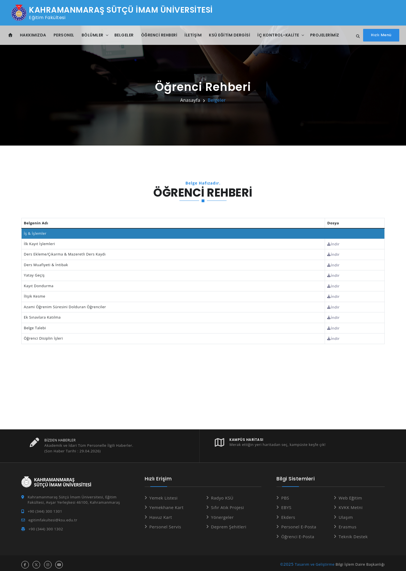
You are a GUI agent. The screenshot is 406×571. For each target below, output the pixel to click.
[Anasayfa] (10, 35)
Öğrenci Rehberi (159, 35)
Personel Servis (165, 523)
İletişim (193, 35)
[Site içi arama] (356, 36)
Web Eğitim (350, 495)
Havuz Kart (160, 514)
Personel (64, 35)
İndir (334, 243)
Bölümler (92, 35)
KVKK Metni (351, 504)
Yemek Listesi (163, 495)
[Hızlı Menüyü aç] (381, 35)
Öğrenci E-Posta (297, 533)
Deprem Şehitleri (228, 523)
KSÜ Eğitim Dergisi (229, 35)
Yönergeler (222, 514)
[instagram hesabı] (47, 561)
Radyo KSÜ (222, 495)
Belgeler (124, 35)
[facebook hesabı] (25, 561)
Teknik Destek (353, 533)
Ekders (288, 514)
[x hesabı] (36, 561)
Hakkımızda (33, 35)
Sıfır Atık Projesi (227, 504)
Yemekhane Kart (166, 504)
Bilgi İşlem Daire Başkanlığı (360, 561)
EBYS (286, 504)
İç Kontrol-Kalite (278, 35)
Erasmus (348, 523)
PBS (285, 495)
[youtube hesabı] (59, 561)
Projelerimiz (324, 35)
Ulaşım (346, 514)
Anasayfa (190, 100)
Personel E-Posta (298, 523)
